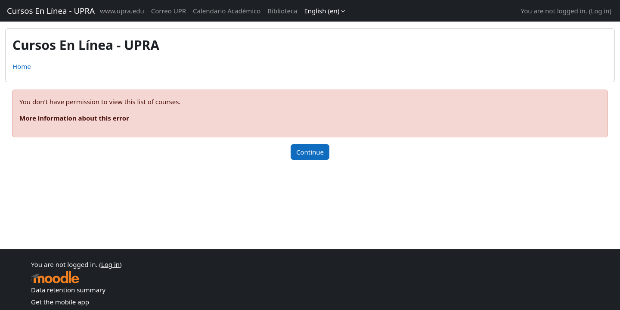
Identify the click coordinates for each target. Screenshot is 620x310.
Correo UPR (168, 10)
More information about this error (74, 118)
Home (21, 66)
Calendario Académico (226, 10)
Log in (600, 10)
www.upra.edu (122, 10)
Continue (310, 152)
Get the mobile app (60, 302)
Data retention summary (68, 289)
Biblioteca (282, 10)
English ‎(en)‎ (322, 10)
